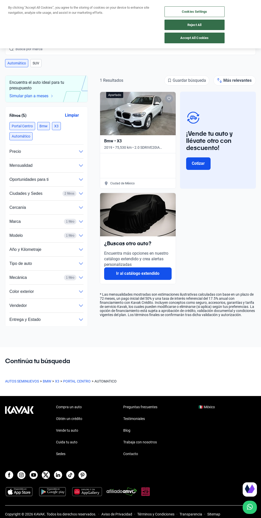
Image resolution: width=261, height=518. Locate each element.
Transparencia (191, 514)
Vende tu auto (67, 430)
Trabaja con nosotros (140, 442)
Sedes (60, 454)
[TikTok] (70, 475)
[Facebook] (9, 475)
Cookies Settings (194, 11)
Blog (126, 430)
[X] (46, 475)
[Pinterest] (82, 475)
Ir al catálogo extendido (137, 273)
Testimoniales (134, 419)
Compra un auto (69, 407)
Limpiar (72, 115)
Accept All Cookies (194, 38)
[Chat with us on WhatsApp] (250, 507)
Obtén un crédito (69, 419)
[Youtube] (34, 475)
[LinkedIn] (58, 475)
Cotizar (198, 163)
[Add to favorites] (169, 98)
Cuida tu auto (66, 442)
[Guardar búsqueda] (186, 80)
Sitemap (213, 514)
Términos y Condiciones (155, 514)
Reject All (194, 25)
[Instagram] (21, 475)
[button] (16, 63)
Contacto (130, 454)
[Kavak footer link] (19, 431)
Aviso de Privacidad (116, 514)
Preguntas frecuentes (140, 407)
